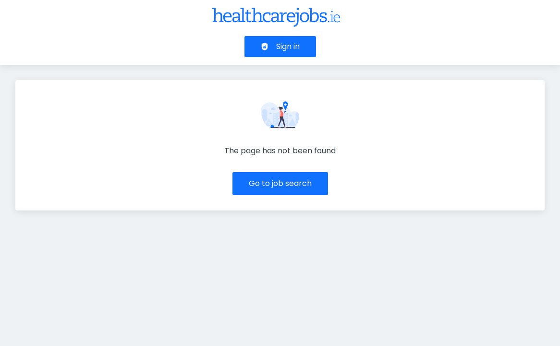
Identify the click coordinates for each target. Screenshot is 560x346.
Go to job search (280, 183)
